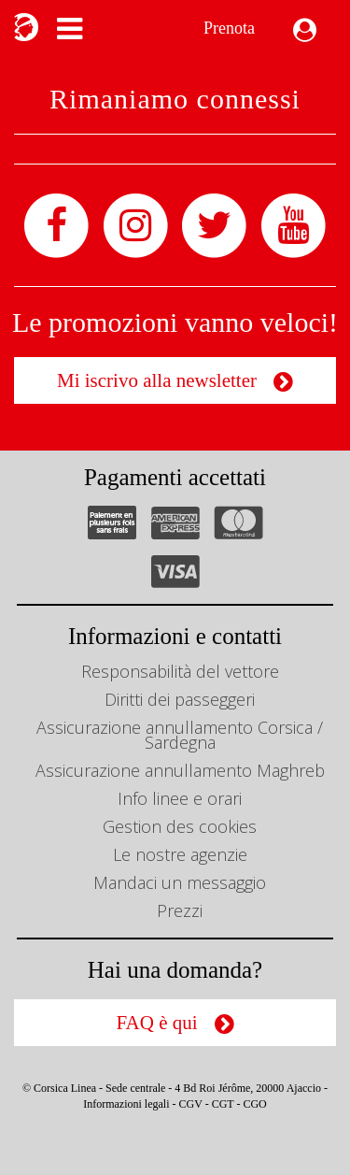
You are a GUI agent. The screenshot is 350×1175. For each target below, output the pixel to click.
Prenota (229, 28)
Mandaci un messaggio (179, 882)
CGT (223, 1104)
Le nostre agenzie (180, 854)
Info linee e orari (180, 798)
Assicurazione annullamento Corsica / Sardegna (179, 734)
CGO (254, 1104)
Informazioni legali (126, 1104)
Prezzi (180, 910)
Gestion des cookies (180, 826)
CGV (191, 1104)
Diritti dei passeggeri (180, 699)
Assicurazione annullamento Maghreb (180, 770)
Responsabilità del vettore (180, 671)
